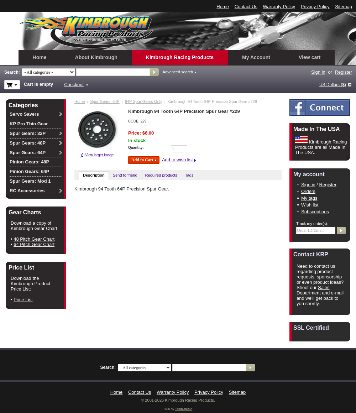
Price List (23, 299)
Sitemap (343, 6)
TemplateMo (183, 409)
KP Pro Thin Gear (29, 123)
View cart (309, 57)
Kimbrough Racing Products (180, 57)
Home (222, 6)
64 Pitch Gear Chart (34, 244)
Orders (308, 191)
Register (343, 72)
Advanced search (178, 72)
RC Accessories (27, 190)
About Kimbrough (96, 57)
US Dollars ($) (332, 84)
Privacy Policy (315, 6)
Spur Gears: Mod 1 (30, 181)
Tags (189, 175)
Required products (161, 175)
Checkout (74, 84)
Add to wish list (177, 159)
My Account (256, 57)
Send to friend (125, 175)
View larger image (99, 155)
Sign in (318, 72)
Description (94, 175)
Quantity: (136, 148)
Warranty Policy (279, 6)
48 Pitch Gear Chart (34, 239)
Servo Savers (24, 114)
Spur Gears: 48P (28, 143)
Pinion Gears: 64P (29, 171)
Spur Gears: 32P (28, 133)
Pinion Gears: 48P (29, 161)
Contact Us (246, 6)
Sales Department (313, 290)
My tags (309, 198)
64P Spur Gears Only (143, 101)
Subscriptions (315, 211)
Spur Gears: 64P (104, 101)
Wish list (309, 205)
